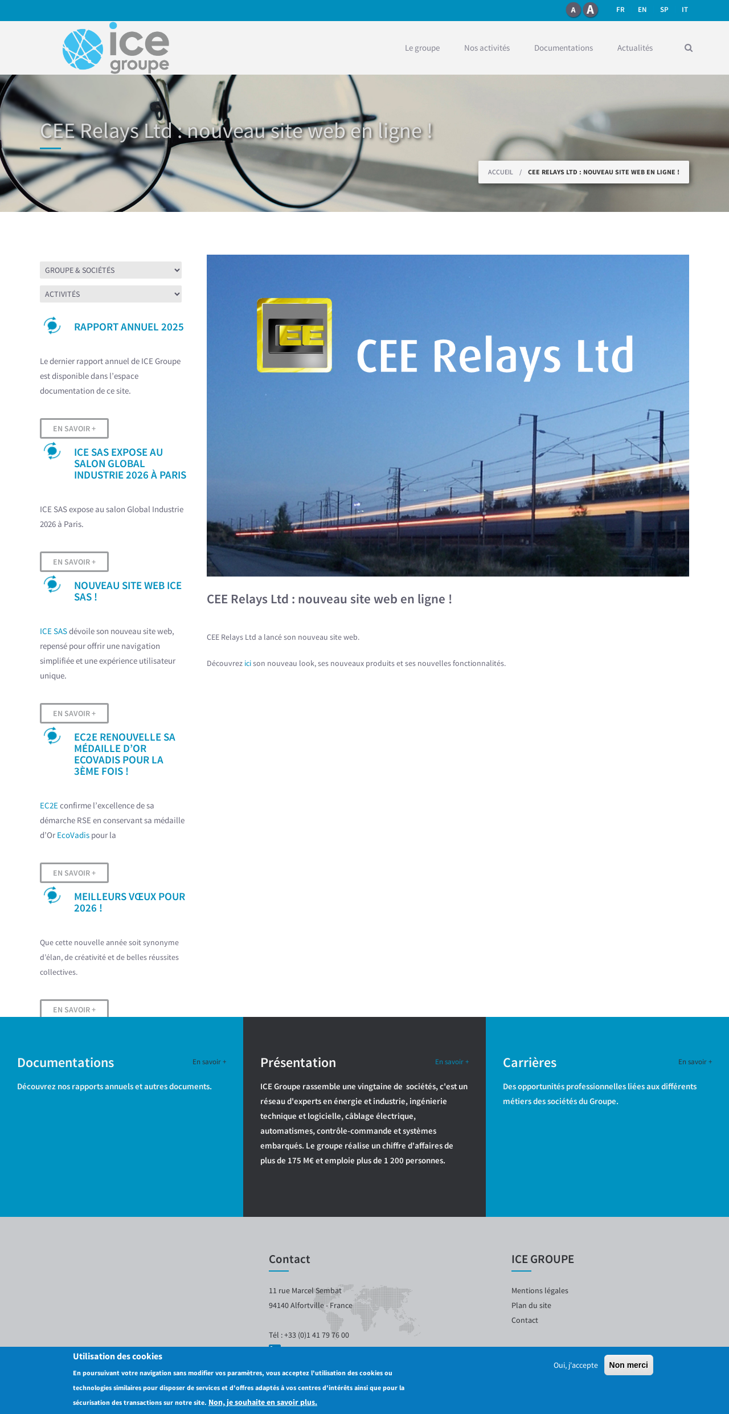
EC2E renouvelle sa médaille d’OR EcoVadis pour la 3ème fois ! (124, 754)
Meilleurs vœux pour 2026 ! (129, 901)
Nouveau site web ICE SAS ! (128, 590)
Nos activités (487, 47)
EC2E (49, 805)
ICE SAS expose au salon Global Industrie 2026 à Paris (130, 463)
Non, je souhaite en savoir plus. (262, 1402)
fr (620, 9)
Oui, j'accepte (576, 1365)
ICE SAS (53, 631)
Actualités (635, 47)
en (642, 9)
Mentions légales (539, 1290)
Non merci (628, 1365)
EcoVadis (73, 834)
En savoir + (74, 428)
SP (664, 9)
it (685, 9)
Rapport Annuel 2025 (129, 326)
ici (248, 663)
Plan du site (531, 1305)
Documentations (563, 47)
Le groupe (422, 47)
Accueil (500, 171)
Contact (524, 1320)
